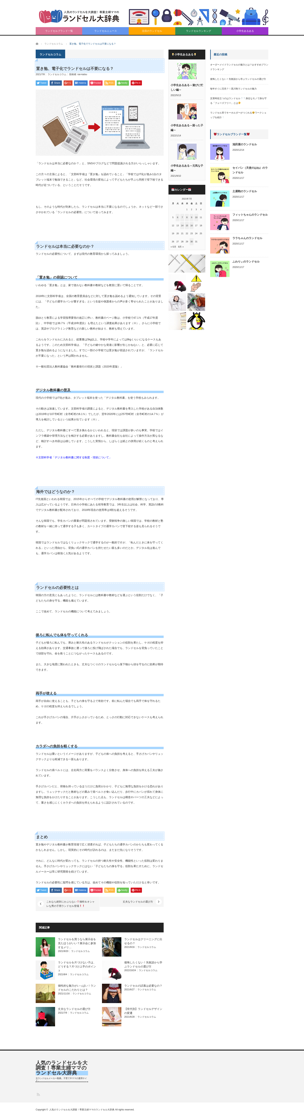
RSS (38, 1094)
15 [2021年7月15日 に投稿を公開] (187, 225)
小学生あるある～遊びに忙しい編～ (187, 87)
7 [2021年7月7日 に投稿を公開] (182, 217)
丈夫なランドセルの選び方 (138, 901)
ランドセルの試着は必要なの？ (143, 985)
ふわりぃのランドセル (246, 261)
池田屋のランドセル (244, 144)
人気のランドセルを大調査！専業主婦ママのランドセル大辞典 (61, 1068)
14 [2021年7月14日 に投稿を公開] (182, 225)
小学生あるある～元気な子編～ (187, 168)
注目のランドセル (152, 30)
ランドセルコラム (57, 74)
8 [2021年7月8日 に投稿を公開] (186, 217)
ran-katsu (82, 74)
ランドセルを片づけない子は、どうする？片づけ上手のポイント (77, 966)
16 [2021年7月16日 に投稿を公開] (191, 225)
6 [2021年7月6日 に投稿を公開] (177, 217)
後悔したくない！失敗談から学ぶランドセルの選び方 (238, 79)
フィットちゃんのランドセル (250, 214)
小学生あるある (245, 30)
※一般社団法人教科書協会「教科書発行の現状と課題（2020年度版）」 (79, 366)
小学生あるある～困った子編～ (187, 128)
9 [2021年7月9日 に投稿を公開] (191, 217)
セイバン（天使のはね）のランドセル (250, 170)
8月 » (181, 246)
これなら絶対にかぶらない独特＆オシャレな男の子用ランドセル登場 (70, 903)
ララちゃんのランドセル (247, 238)
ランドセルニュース (105, 30)
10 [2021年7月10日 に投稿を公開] (196, 217)
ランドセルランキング (198, 30)
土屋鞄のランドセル (244, 191)
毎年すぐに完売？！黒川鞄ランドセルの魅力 (233, 88)
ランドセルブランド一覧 (59, 30)
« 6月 (173, 246)
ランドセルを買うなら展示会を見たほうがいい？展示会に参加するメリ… (77, 943)
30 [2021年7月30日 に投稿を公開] (191, 241)
